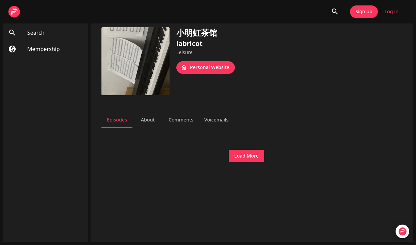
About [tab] (147, 120)
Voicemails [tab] (216, 120)
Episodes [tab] (116, 120)
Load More (246, 156)
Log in (391, 11)
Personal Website (205, 67)
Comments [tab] (181, 120)
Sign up (364, 11)
